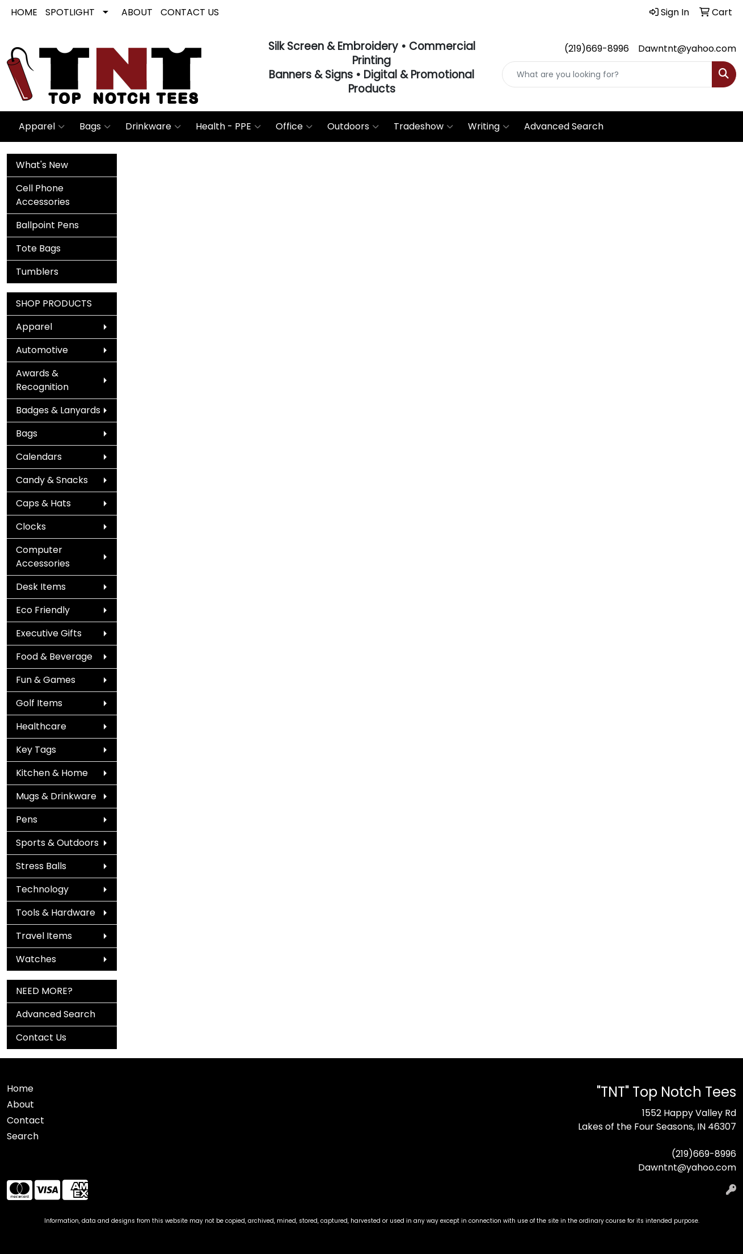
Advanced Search (563, 126)
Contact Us (41, 1037)
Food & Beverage (54, 656)
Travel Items (44, 935)
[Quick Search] (607, 74)
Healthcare (41, 726)
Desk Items (41, 586)
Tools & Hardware (55, 912)
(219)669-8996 (596, 48)
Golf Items (39, 703)
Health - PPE (228, 126)
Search (23, 1136)
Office (294, 126)
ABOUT (137, 12)
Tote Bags (38, 248)
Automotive (42, 350)
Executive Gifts (49, 633)
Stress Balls (41, 866)
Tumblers (37, 271)
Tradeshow (423, 126)
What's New (42, 164)
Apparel (42, 126)
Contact (25, 1120)
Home (20, 1088)
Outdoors (353, 126)
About (20, 1104)
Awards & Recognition (42, 380)
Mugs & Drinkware (56, 796)
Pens (26, 819)
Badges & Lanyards (58, 410)
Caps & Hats (43, 503)
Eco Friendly (43, 609)
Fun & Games (45, 679)
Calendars (39, 456)
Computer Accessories (43, 556)
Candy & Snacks (52, 479)
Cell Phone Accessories (43, 195)
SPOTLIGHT (70, 12)
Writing (488, 126)
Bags (95, 126)
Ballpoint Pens (47, 225)
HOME (24, 12)
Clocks (31, 526)
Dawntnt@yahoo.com (687, 48)
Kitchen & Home (52, 772)
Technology (42, 889)
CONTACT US (190, 12)
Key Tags (36, 749)
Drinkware (153, 126)
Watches (36, 959)
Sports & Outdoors (57, 842)
